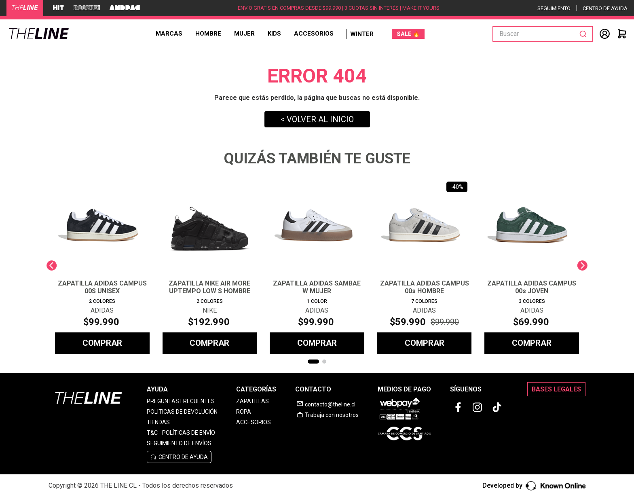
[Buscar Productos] (584, 34)
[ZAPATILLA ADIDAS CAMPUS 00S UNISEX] (102, 265)
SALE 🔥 (408, 34)
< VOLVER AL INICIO (317, 119)
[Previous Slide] (51, 265)
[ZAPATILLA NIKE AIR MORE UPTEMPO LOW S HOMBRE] (209, 265)
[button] (313, 362)
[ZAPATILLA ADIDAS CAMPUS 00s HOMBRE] (424, 265)
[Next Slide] (582, 265)
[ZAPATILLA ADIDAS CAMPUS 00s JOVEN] (531, 265)
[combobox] (542, 34)
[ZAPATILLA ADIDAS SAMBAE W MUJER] (317, 265)
